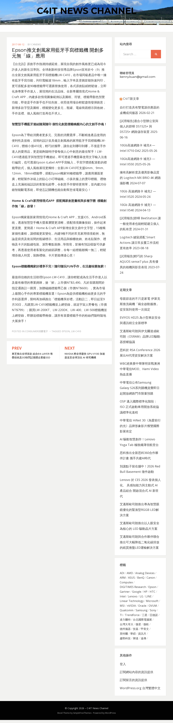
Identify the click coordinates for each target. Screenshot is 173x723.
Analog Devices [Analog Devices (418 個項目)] (145, 573)
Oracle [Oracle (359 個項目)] (142, 607)
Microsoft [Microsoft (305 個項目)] (152, 602)
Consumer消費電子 (36, 331)
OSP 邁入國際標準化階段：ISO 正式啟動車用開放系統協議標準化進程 (139, 406)
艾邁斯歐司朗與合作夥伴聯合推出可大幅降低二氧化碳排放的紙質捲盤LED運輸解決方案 (139, 542)
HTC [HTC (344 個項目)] (152, 593)
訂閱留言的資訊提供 (133, 683)
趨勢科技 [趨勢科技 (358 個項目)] (125, 641)
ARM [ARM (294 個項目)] (123, 578)
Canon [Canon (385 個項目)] (151, 578)
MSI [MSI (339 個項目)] (122, 607)
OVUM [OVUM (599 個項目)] (153, 607)
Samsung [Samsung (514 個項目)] (141, 612)
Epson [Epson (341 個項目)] (152, 588)
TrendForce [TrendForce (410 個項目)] (132, 617)
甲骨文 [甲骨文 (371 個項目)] (145, 631)
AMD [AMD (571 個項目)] (130, 573)
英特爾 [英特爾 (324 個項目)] (124, 636)
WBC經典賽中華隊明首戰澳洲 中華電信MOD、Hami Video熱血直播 (140, 368)
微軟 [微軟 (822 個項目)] (146, 627)
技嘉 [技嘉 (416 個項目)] (135, 631)
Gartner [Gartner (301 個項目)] (125, 593)
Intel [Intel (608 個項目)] (123, 597)
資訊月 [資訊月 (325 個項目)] (142, 636)
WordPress (110, 716)
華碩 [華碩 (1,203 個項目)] (133, 636)
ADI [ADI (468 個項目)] (122, 573)
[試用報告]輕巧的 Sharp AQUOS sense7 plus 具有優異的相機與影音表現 (139, 261)
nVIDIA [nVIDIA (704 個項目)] (131, 607)
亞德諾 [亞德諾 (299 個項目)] (154, 617)
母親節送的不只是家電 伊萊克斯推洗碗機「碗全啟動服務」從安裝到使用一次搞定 (140, 304)
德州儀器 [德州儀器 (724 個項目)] (125, 631)
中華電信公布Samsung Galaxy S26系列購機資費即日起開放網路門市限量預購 (139, 387)
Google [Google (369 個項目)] (136, 593)
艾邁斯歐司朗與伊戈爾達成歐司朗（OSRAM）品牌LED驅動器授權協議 (140, 336)
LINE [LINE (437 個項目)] (148, 597)
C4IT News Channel (86, 10)
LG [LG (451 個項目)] (141, 597)
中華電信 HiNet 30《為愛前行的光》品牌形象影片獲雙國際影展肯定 (140, 425)
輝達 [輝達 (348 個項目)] (135, 641)
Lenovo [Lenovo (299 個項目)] (132, 597)
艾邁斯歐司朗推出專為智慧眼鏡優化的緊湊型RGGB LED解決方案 (139, 509)
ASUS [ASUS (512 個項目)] (131, 578)
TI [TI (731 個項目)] (121, 617)
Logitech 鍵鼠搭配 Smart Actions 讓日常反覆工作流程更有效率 (139, 242)
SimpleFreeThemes (82, 716)
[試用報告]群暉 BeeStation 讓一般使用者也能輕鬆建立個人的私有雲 (140, 223)
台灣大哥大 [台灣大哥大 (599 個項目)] (126, 627)
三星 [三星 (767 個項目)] (144, 617)
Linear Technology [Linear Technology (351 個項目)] (132, 602)
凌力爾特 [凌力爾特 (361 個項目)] (125, 622)
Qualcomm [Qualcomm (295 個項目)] (126, 612)
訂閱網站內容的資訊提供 (136, 675)
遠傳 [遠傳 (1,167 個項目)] (143, 641)
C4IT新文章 (131, 99)
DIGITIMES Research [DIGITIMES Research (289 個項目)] (133, 588)
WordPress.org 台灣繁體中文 (140, 691)
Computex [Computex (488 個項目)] (126, 583)
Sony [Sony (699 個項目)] (153, 612)
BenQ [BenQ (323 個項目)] (140, 578)
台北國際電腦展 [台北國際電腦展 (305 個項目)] (142, 622)
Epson (66, 331)
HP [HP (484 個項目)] (145, 593)
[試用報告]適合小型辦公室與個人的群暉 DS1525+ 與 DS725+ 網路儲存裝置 (139, 126)
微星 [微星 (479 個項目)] (138, 627)
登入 (123, 667)
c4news (36, 44)
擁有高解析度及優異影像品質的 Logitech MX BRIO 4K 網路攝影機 (140, 177)
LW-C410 (76, 331)
